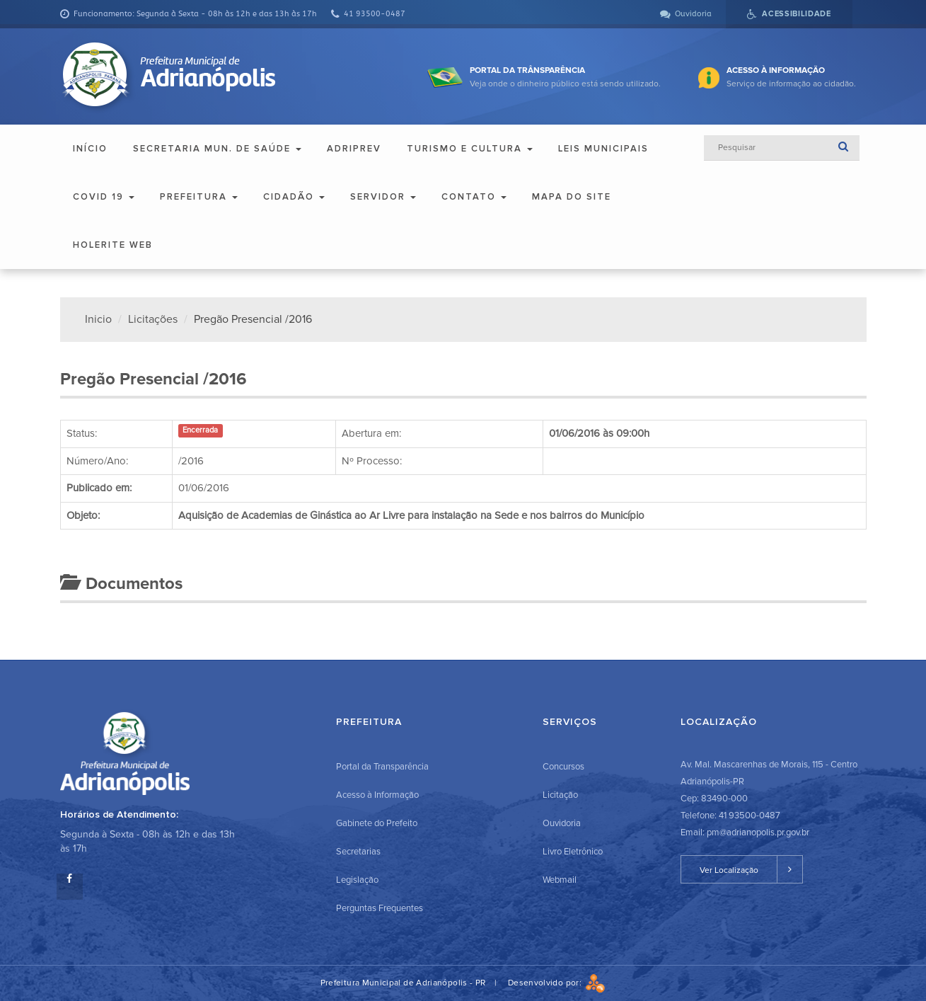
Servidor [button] (383, 196)
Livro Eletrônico (573, 851)
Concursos (563, 766)
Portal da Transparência (382, 766)
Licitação (560, 795)
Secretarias (358, 851)
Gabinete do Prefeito (376, 823)
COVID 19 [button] (103, 196)
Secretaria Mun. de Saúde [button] (217, 148)
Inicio (98, 319)
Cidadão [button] (294, 196)
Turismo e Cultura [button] (470, 148)
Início (90, 148)
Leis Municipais (603, 148)
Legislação (357, 880)
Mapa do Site (571, 196)
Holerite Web (113, 245)
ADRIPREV (354, 148)
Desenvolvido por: (557, 983)
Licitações (153, 319)
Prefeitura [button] (199, 196)
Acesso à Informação (377, 795)
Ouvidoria (562, 823)
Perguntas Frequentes (379, 908)
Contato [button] (474, 196)
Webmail (560, 880)
